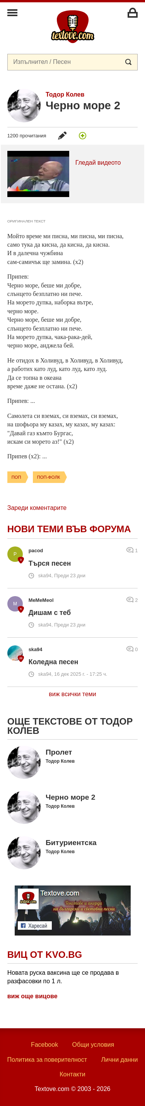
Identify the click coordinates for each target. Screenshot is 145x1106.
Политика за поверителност (47, 1059)
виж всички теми (72, 694)
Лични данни (119, 1059)
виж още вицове (32, 996)
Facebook (44, 1044)
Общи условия (93, 1044)
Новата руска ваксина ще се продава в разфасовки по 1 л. (63, 976)
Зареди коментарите (37, 508)
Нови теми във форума (69, 529)
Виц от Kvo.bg (44, 954)
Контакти (72, 1074)
